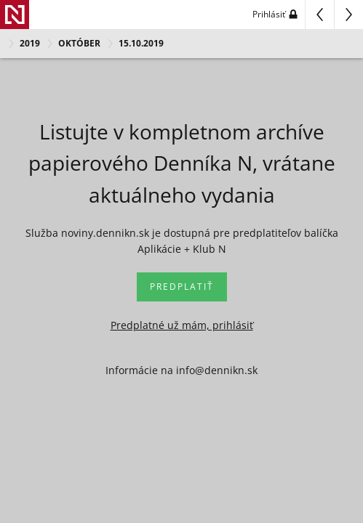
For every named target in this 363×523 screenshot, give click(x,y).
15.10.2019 (141, 43)
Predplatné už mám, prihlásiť (182, 325)
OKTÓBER (79, 43)
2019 (30, 43)
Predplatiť (182, 286)
